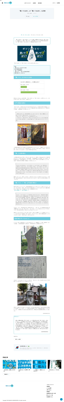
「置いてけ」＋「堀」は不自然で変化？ (22, 71)
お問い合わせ (49, 389)
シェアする (35, 16)
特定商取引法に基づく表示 (51, 393)
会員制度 (48, 386)
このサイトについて (50, 384)
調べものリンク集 (50, 395)
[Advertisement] (32, 26)
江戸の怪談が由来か (18, 69)
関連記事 (5, 374)
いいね (28, 16)
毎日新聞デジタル (50, 396)
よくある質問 (49, 388)
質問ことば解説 (29, 13)
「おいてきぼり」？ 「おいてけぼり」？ (21, 190)
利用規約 (48, 391)
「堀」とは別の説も (18, 70)
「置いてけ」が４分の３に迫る (20, 67)
